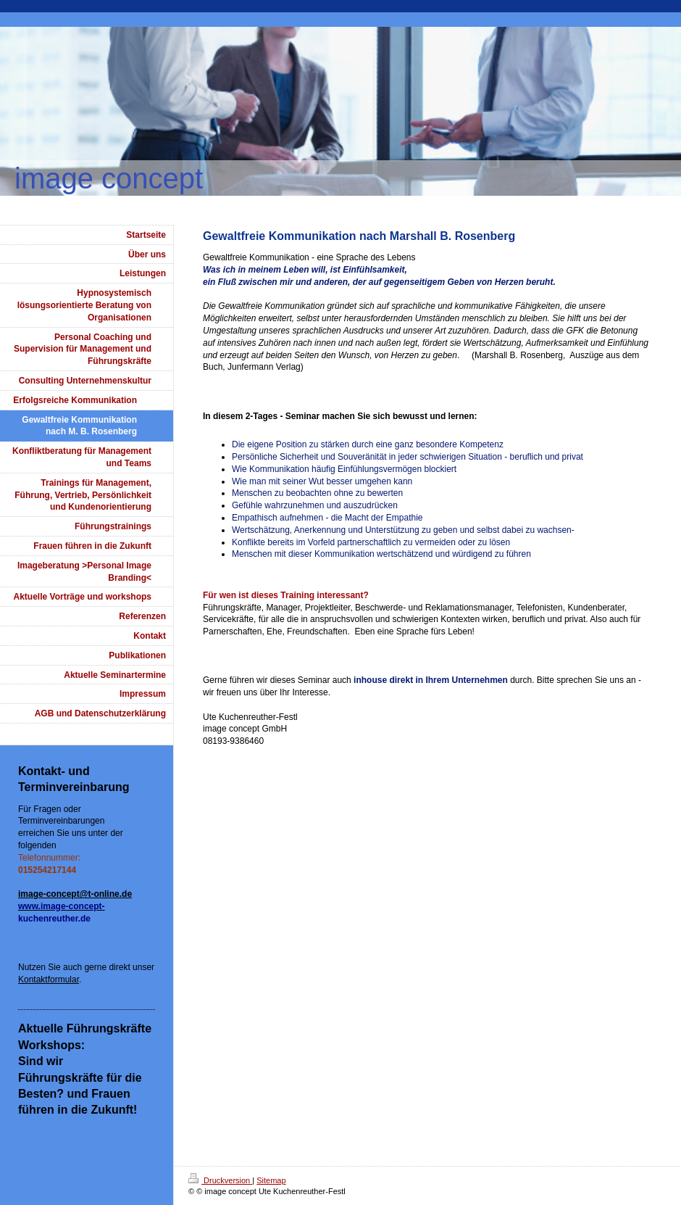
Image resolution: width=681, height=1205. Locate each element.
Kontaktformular (48, 979)
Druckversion (220, 1180)
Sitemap (270, 1180)
